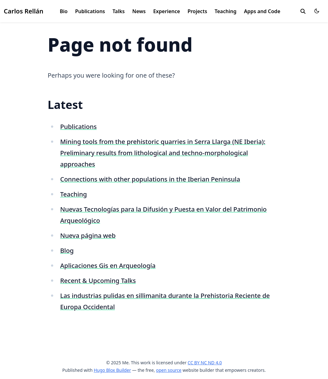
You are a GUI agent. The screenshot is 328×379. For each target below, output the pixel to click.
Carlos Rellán (24, 11)
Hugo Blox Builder (112, 370)
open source (168, 370)
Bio (64, 11)
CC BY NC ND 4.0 (205, 363)
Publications (90, 11)
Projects (197, 11)
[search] (303, 11)
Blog (67, 250)
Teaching (226, 11)
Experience (166, 11)
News (139, 11)
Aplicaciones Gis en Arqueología (108, 265)
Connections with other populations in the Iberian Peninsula (150, 179)
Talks (119, 11)
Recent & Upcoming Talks (98, 280)
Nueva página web (87, 235)
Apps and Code (262, 11)
